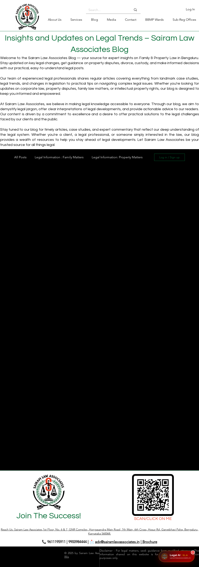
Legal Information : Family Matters (59, 157)
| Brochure (149, 542)
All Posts (20, 157)
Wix (66, 556)
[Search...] (107, 10)
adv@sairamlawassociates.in (117, 542)
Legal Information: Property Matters (117, 157)
